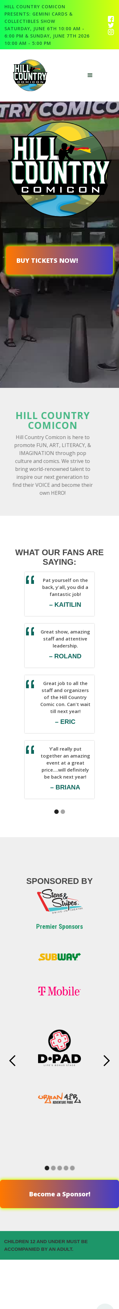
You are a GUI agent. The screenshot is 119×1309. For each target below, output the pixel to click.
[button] (90, 75)
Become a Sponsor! (59, 1194)
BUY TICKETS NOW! (47, 260)
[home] (32, 75)
